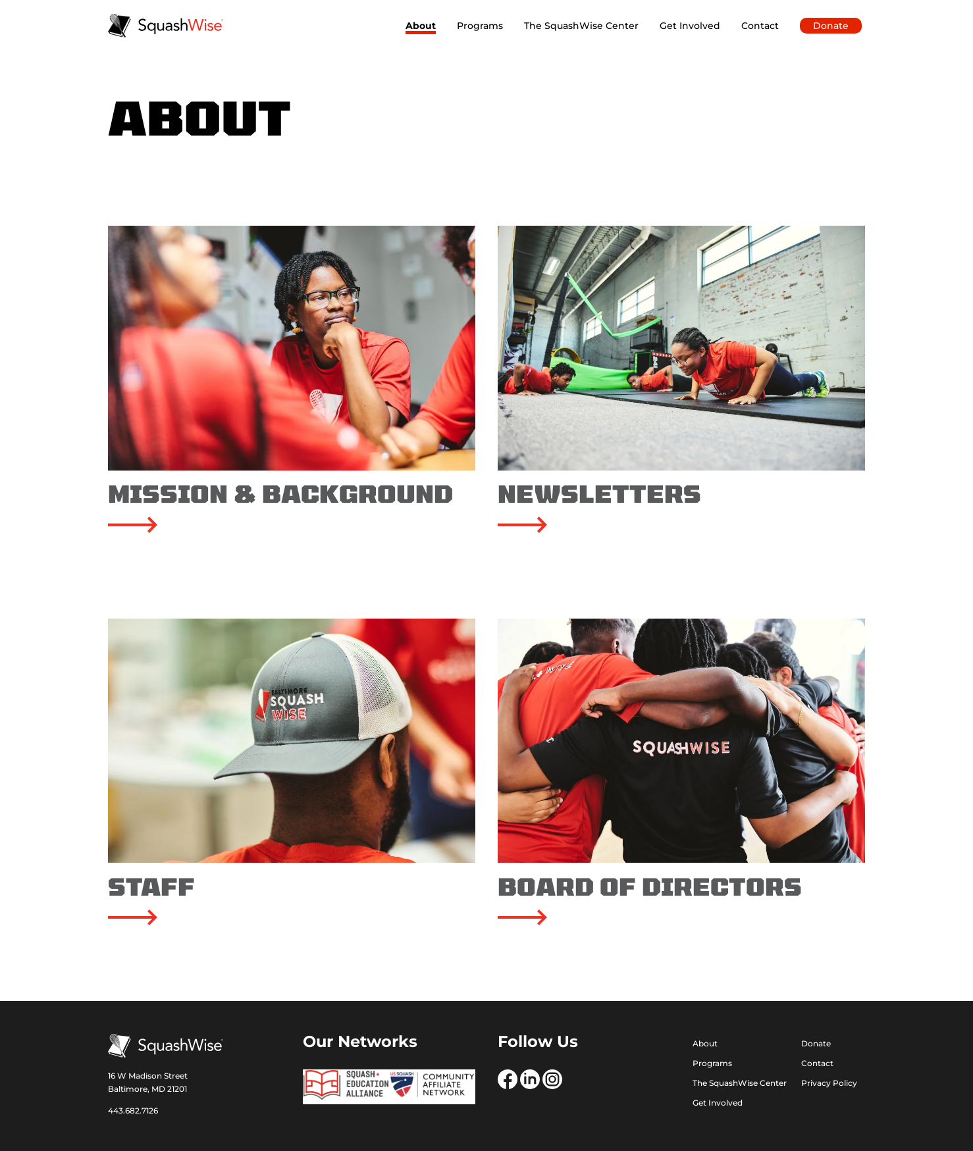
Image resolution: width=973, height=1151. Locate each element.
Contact (760, 26)
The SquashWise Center (581, 26)
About (421, 26)
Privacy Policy (829, 1083)
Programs (480, 26)
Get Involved (690, 26)
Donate (831, 26)
